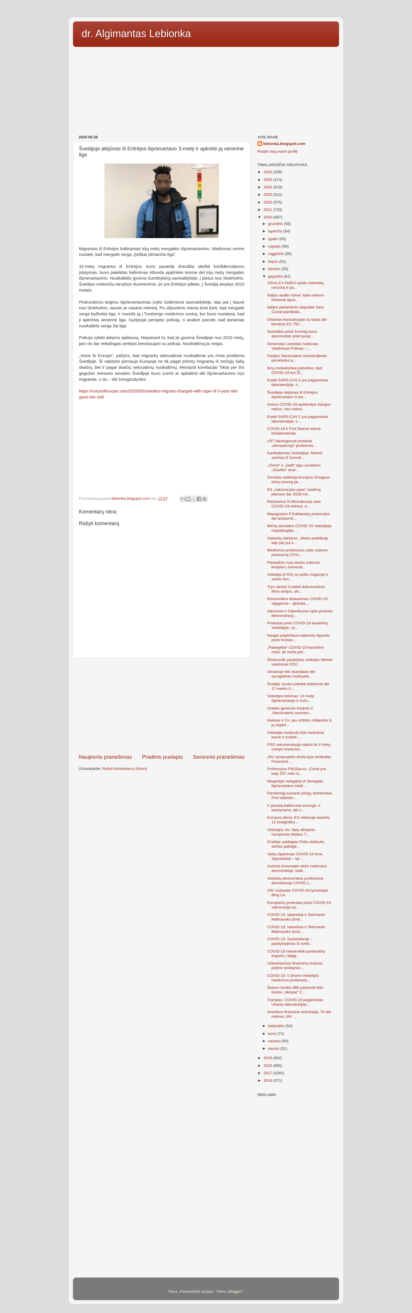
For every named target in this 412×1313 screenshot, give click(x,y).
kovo (272, 1033)
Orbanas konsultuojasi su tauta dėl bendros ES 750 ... (296, 321)
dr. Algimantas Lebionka (136, 33)
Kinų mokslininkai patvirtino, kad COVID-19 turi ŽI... (294, 370)
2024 (268, 187)
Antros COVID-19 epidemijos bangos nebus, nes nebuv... (298, 406)
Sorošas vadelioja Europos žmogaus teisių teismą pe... (298, 479)
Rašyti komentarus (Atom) (124, 768)
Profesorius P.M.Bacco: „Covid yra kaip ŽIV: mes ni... (296, 771)
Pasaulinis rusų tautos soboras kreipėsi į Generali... (293, 564)
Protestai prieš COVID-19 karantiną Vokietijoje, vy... (297, 625)
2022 (268, 202)
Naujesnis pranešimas (105, 757)
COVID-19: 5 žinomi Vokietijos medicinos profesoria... (293, 977)
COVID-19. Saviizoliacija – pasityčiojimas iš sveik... (289, 941)
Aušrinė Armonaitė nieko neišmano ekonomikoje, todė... (297, 868)
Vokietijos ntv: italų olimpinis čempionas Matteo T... (291, 832)
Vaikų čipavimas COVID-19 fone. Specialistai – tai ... (295, 856)
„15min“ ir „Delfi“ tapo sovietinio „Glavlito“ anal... (294, 467)
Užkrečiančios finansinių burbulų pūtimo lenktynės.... (295, 965)
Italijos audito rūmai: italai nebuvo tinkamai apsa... (295, 297)
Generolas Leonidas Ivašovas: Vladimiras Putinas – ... (293, 346)
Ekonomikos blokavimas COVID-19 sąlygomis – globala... (297, 601)
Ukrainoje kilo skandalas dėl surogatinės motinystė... (291, 674)
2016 (268, 1080)
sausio (274, 1048)
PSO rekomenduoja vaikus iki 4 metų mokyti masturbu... (298, 746)
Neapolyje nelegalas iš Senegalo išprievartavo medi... (295, 783)
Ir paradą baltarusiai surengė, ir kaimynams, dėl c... (294, 807)
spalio (273, 239)
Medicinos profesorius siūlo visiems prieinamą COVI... (297, 552)
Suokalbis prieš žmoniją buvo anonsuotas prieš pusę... (292, 333)
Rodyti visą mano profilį (278, 151)
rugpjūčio (276, 254)
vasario (275, 1041)
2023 (268, 194)
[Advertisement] (206, 89)
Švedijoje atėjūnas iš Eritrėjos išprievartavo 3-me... (292, 394)
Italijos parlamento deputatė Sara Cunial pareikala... (295, 309)
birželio (275, 269)
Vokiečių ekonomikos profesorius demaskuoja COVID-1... (295, 880)
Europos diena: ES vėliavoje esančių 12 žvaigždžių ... (298, 819)
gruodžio (276, 224)
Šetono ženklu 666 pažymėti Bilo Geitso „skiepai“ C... (295, 989)
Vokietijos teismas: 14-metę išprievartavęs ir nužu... (290, 698)
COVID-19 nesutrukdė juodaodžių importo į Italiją (296, 953)
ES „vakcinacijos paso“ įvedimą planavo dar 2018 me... (294, 491)
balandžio (277, 1026)
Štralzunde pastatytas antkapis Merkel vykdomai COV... (299, 662)
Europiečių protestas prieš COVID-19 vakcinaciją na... (299, 904)
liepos (273, 261)
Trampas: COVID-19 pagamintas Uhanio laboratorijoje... (295, 1002)
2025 (268, 180)
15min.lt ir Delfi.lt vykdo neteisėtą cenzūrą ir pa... (295, 285)
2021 (268, 210)
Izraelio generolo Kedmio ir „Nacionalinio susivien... (290, 710)
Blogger (235, 1291)
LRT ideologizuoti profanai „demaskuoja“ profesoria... (291, 443)
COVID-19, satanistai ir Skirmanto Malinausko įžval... (296, 916)
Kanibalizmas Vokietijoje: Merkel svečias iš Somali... (294, 455)
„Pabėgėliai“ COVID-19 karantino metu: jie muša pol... (295, 649)
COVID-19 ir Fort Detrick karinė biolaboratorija (294, 431)
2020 (268, 217)
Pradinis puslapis (162, 757)
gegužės (276, 276)
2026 (268, 172)
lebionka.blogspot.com (284, 144)
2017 (268, 1073)
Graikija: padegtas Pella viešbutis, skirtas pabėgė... (296, 844)
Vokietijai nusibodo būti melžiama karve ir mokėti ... (295, 734)
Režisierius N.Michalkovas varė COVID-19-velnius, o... (294, 503)
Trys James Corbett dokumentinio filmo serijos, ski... (296, 589)
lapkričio (275, 231)
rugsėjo (275, 246)
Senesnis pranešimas (219, 757)
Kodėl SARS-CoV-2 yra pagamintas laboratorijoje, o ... (297, 382)
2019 (268, 1058)
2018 (268, 1065)
